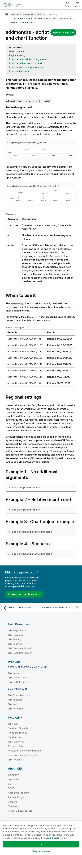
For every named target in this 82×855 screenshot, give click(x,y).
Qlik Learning (15, 644)
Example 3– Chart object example (26, 67)
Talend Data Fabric (18, 682)
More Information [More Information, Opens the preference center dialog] (41, 851)
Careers (12, 801)
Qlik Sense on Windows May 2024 (28, 14)
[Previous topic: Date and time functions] (21, 608)
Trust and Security (18, 728)
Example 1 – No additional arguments (27, 59)
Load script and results (26, 487)
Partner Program (17, 797)
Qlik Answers (15, 699)
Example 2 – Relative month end (25, 63)
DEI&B (11, 788)
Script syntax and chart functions (26, 18)
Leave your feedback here (24, 594)
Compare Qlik (15, 746)
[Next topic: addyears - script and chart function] (61, 608)
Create (52, 14)
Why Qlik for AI (16, 741)
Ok (40, 844)
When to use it (16, 51)
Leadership (14, 779)
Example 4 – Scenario (20, 71)
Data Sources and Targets (22, 755)
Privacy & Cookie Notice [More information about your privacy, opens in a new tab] (54, 838)
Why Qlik (13, 723)
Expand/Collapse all (63, 32)
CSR (10, 783)
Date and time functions (22, 22)
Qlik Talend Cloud (17, 677)
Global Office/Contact (20, 810)
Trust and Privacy (17, 732)
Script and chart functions (58, 18)
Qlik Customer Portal (19, 648)
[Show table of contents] (6, 14)
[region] (41, 837)
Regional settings (18, 55)
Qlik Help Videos (17, 630)
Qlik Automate (16, 708)
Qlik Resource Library (20, 653)
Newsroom (14, 806)
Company (13, 774)
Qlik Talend (14, 673)
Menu (77, 6)
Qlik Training (15, 639)
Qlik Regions (15, 759)
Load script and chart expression (32, 531)
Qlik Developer (16, 635)
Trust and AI (14, 737)
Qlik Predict (14, 704)
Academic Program (18, 792)
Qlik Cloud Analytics (19, 695)
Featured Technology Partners (25, 750)
